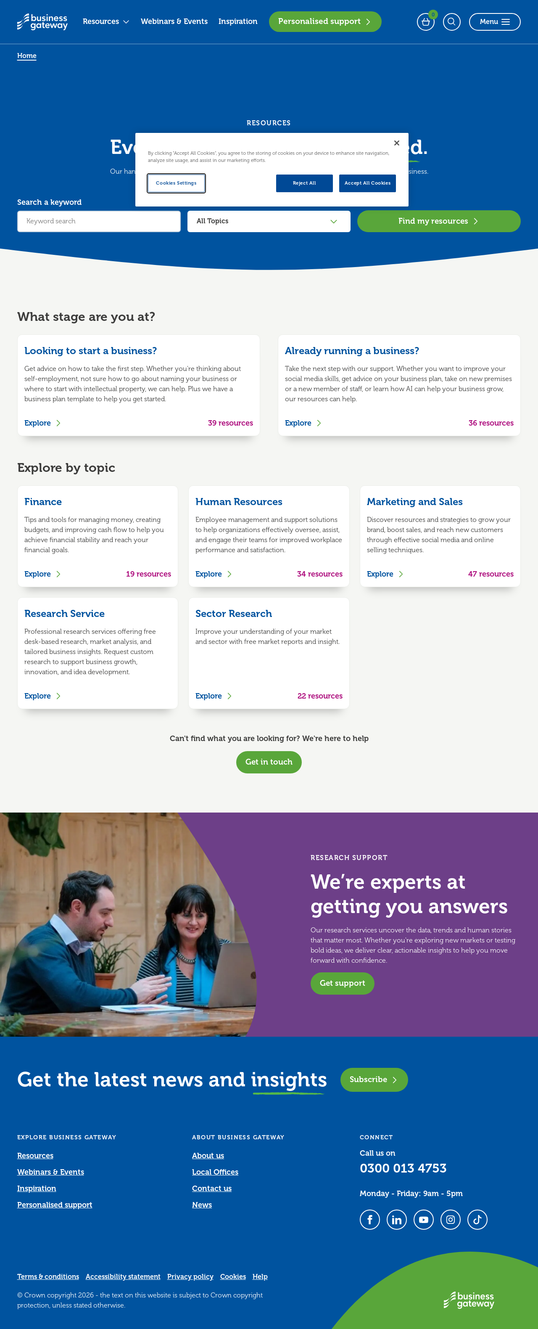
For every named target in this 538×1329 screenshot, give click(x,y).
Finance (43, 502)
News (202, 1205)
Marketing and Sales (415, 502)
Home (27, 56)
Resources (106, 21)
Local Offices (215, 1172)
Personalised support (325, 21)
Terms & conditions (48, 1277)
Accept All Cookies (367, 183)
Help (260, 1277)
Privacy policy (190, 1277)
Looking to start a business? (90, 351)
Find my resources (439, 221)
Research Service (64, 613)
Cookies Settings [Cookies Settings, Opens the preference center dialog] (176, 183)
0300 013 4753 (403, 1168)
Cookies (233, 1277)
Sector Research (233, 613)
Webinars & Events (174, 21)
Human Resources (238, 502)
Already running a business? (352, 351)
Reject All (304, 183)
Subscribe (374, 1079)
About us (208, 1156)
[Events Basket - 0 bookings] (426, 22)
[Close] (397, 143)
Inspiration (238, 21)
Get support (342, 983)
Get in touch (269, 761)
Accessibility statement (123, 1277)
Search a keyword (49, 202)
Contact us (212, 1188)
